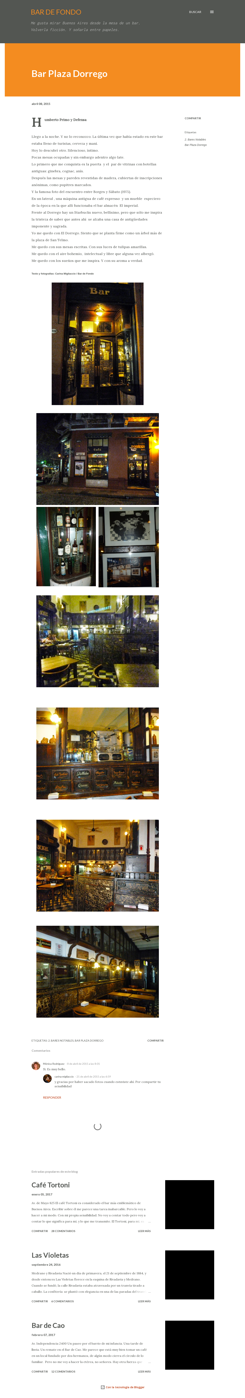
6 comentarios (62, 1301)
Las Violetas (50, 1255)
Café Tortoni (51, 1185)
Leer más (144, 1231)
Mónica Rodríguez (53, 1063)
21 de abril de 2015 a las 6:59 (94, 1076)
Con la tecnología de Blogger (122, 1387)
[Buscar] (195, 11)
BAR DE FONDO (56, 12)
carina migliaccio (64, 1076)
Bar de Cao (48, 1325)
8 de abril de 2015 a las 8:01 (83, 1063)
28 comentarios (63, 1231)
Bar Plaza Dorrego (196, 144)
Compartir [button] (193, 118)
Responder (52, 1097)
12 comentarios (63, 1371)
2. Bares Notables (195, 139)
